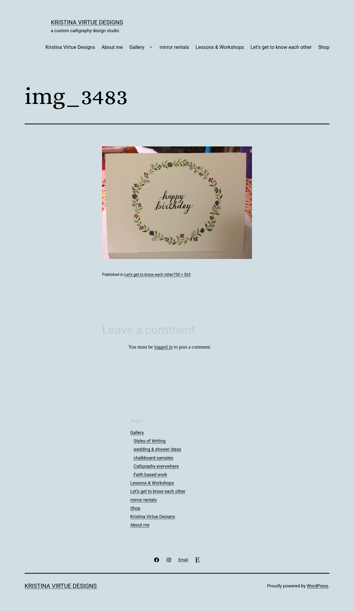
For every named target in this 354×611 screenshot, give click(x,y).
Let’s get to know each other (281, 47)
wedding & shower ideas (157, 449)
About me (112, 47)
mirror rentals (174, 47)
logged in (163, 347)
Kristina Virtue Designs (87, 22)
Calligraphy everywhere (156, 466)
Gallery (136, 47)
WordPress (317, 585)
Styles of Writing (149, 440)
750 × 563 (182, 274)
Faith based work (150, 474)
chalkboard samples (153, 457)
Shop (323, 47)
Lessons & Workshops (219, 47)
